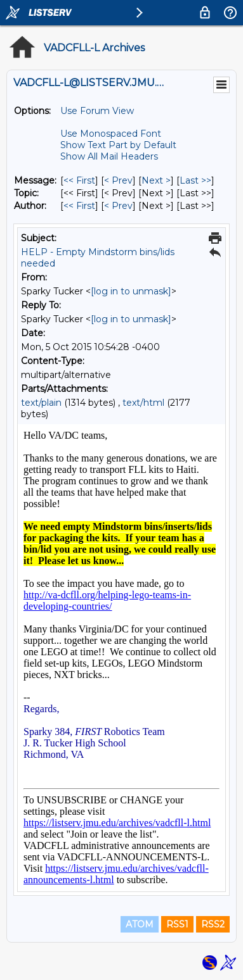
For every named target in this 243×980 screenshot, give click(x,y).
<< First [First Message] (79, 180)
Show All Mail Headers (109, 156)
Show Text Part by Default (118, 145)
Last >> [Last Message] (195, 180)
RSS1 (177, 924)
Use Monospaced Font (110, 133)
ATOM (140, 924)
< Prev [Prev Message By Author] (118, 205)
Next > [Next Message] (156, 180)
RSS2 (213, 924)
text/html (143, 402)
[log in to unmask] (131, 291)
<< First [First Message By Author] (79, 205)
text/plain (41, 402)
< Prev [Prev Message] (118, 180)
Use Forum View (97, 110)
